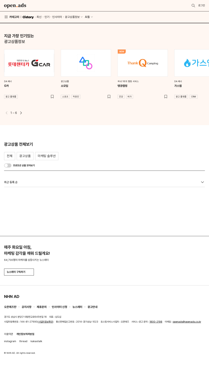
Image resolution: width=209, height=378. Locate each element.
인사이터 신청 (59, 307)
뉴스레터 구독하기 (19, 271)
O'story (28, 17)
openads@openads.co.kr (187, 321)
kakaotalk (36, 341)
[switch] (7, 165)
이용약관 (8, 334)
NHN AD (11, 296)
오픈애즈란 (10, 307)
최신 (39, 17)
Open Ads (15, 5)
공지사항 (26, 307)
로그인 (201, 5)
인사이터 (57, 17)
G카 (6, 85)
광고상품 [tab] (25, 156)
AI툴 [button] (87, 17)
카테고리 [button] (11, 17)
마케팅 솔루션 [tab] (47, 156)
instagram (10, 341)
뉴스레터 (77, 307)
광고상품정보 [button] (72, 17)
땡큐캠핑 (122, 85)
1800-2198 (155, 321)
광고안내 (92, 307)
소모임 (64, 85)
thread (23, 341)
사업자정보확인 (45, 321)
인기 (46, 17)
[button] (21, 112)
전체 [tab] (9, 156)
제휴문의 (42, 307)
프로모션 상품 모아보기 (24, 165)
